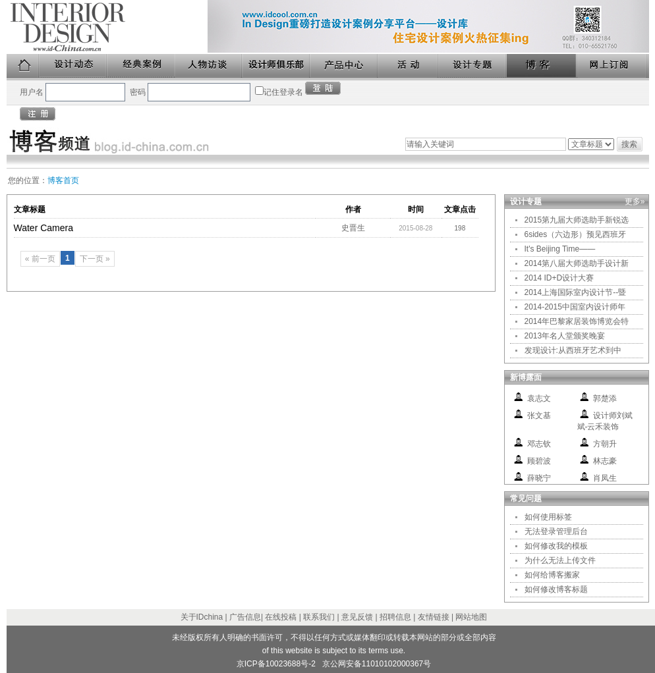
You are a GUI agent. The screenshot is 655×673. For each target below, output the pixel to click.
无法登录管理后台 (556, 531)
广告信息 (245, 617)
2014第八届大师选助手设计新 (577, 263)
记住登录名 (283, 92)
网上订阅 (613, 66)
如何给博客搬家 (552, 574)
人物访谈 (208, 66)
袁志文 (539, 398)
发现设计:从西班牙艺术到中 (573, 350)
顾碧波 (539, 461)
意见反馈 (357, 617)
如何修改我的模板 (556, 546)
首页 (23, 66)
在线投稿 (281, 617)
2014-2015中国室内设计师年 (575, 306)
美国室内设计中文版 (107, 27)
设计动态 (73, 66)
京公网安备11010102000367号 (376, 663)
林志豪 (605, 461)
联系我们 (319, 617)
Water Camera (44, 228)
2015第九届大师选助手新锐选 (577, 220)
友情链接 (433, 617)
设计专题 (473, 66)
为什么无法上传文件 (560, 560)
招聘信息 (395, 617)
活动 (408, 66)
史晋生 (353, 227)
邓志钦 (539, 443)
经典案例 (141, 66)
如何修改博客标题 (556, 589)
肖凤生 (605, 478)
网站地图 (471, 617)
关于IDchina (202, 617)
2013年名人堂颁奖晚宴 (565, 335)
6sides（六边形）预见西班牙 (576, 234)
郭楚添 (605, 398)
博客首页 (63, 180)
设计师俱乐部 (276, 66)
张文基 (539, 415)
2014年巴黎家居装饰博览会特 (577, 321)
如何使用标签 (548, 517)
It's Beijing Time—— (560, 249)
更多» (635, 201)
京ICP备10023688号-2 (276, 663)
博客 (542, 66)
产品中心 (344, 66)
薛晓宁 (539, 478)
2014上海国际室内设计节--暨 (576, 292)
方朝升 (605, 443)
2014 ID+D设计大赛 (559, 278)
